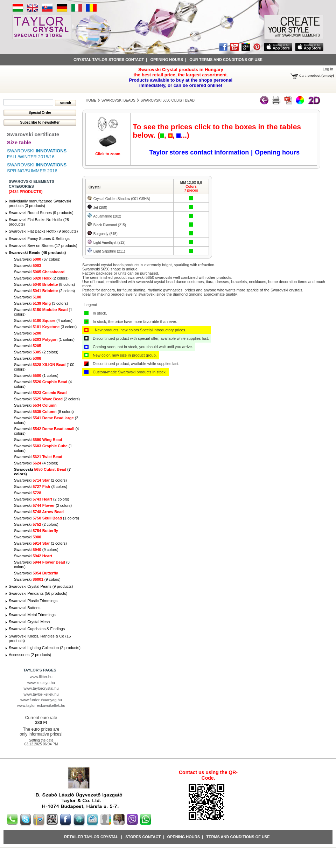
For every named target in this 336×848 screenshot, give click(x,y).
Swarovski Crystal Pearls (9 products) (41, 586)
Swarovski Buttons (24, 608)
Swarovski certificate (33, 134)
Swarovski (27, 265)
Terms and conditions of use (238, 837)
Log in (328, 69)
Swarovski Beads (118, 100)
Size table (19, 142)
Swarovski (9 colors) (36, 549)
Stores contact (143, 837)
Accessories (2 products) (30, 655)
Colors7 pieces (191, 188)
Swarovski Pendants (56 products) (38, 593)
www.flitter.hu (41, 677)
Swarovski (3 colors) (41, 303)
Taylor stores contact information (199, 152)
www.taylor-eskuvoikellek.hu (41, 705)
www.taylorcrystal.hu (40, 688)
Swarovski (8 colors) (44, 284)
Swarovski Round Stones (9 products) (41, 213)
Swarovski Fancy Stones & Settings (39, 238)
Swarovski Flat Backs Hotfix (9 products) (43, 231)
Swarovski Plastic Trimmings (33, 601)
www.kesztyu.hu (41, 683)
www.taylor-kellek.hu (40, 694)
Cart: (303, 75)
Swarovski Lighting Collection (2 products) (44, 648)
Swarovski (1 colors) (44, 339)
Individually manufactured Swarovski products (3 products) (40, 203)
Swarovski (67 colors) (37, 259)
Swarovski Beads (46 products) (37, 252)
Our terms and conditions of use (225, 59)
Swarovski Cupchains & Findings (37, 629)
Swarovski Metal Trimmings (32, 615)
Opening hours (166, 59)
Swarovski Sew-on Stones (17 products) (43, 245)
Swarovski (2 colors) (41, 278)
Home (91, 100)
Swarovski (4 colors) (43, 320)
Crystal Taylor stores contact (109, 59)
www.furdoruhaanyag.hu (41, 700)
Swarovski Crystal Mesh (29, 622)
